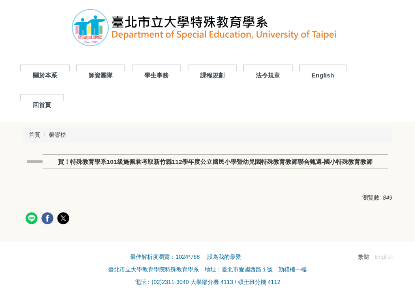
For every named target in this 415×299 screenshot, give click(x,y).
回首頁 (42, 104)
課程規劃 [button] (212, 75)
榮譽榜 (57, 134)
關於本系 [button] (45, 75)
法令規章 (268, 75)
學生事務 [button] (156, 75)
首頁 (34, 134)
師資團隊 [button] (100, 75)
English (323, 75)
